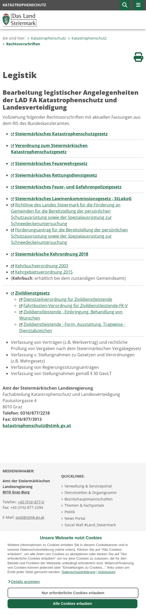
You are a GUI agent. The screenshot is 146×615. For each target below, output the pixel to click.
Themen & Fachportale (84, 505)
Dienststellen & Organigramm (91, 492)
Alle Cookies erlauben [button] (72, 603)
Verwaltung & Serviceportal (88, 486)
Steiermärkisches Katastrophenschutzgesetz (61, 134)
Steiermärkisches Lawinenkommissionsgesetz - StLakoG (73, 198)
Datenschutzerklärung (79, 572)
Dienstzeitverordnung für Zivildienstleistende (67, 299)
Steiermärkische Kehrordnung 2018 (51, 254)
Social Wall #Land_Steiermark (90, 524)
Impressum (107, 572)
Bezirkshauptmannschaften (89, 499)
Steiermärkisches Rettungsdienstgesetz (56, 175)
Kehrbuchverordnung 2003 (41, 266)
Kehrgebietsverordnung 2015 (44, 272)
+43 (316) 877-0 (31, 501)
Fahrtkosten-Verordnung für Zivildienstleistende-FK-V (75, 305)
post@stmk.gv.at (30, 517)
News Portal (75, 518)
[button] (24, 582)
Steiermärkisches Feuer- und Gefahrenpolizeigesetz (68, 187)
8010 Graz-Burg (16, 492)
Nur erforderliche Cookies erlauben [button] (73, 593)
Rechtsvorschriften (21, 43)
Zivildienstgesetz (32, 293)
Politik (70, 511)
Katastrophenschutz (46, 38)
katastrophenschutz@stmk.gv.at (37, 425)
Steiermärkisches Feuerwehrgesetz (51, 163)
